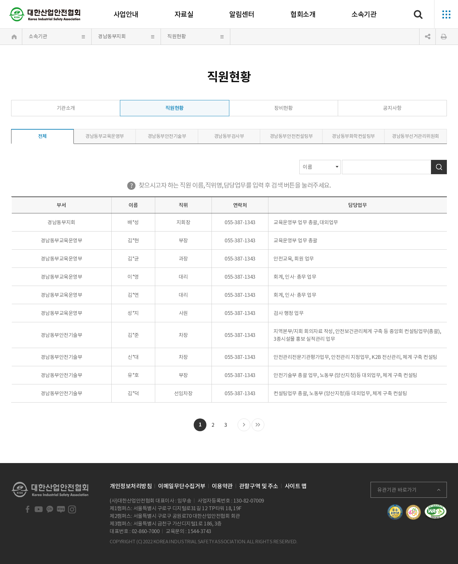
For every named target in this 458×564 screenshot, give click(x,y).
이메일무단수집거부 (181, 486)
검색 (439, 167)
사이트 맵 (296, 486)
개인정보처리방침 (131, 486)
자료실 (184, 14)
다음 (244, 425)
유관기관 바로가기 (397, 490)
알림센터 (241, 14)
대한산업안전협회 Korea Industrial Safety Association (44, 14)
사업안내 (126, 14)
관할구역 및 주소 (258, 486)
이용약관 (222, 486)
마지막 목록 (258, 425)
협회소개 (302, 14)
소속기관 (363, 14)
